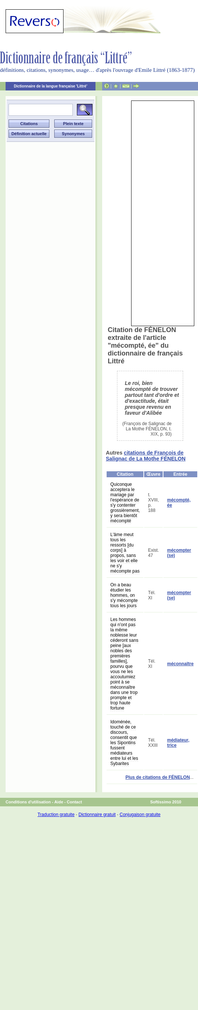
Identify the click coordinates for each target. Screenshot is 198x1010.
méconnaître (180, 663)
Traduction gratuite (56, 814)
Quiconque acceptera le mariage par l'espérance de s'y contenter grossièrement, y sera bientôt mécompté (125, 502)
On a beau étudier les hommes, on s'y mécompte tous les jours (124, 595)
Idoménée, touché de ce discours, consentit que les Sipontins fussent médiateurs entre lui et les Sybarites (124, 742)
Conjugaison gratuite (140, 814)
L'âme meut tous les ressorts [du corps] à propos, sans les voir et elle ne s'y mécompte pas (125, 553)
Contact (74, 802)
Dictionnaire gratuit (97, 814)
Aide (58, 802)
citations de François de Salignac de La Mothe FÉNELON (145, 456)
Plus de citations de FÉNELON (158, 777)
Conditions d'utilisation (28, 802)
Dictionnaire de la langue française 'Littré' (50, 86)
